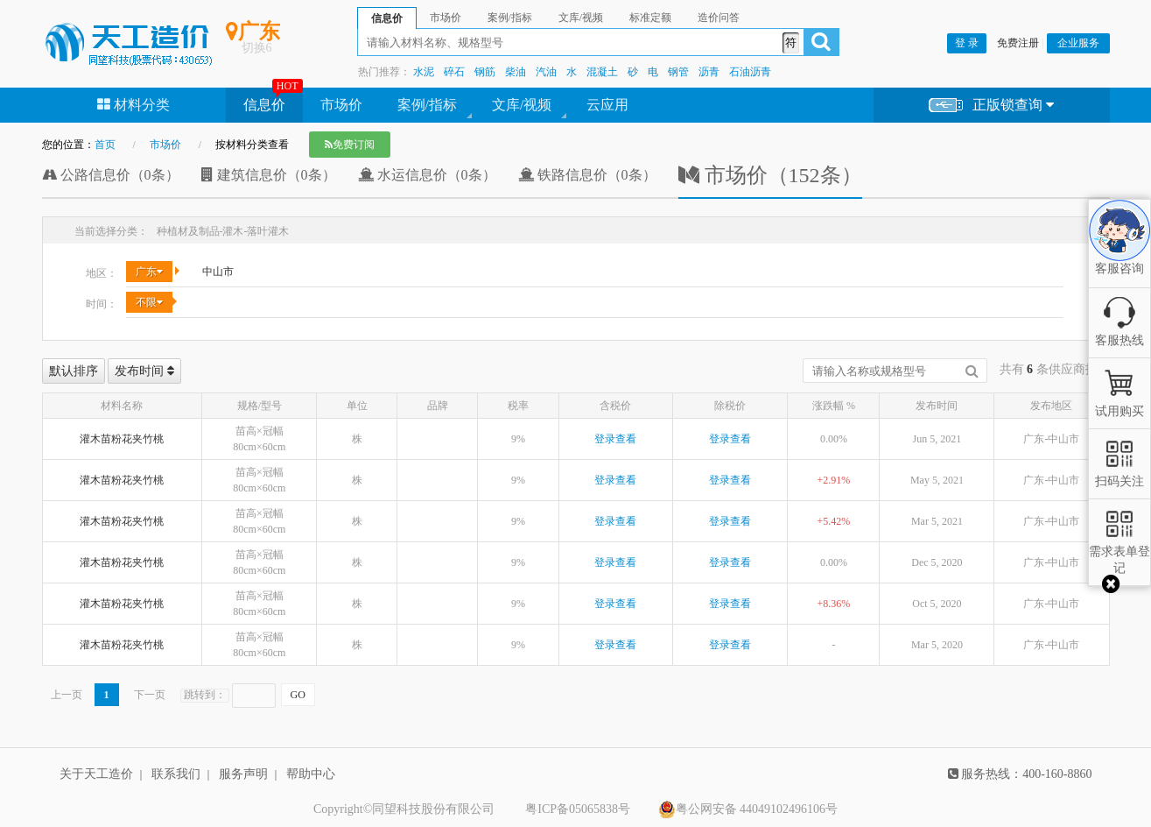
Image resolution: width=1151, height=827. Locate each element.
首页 (105, 144)
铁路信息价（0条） (587, 174)
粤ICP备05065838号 (577, 809)
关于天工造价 (96, 774)
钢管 (678, 72)
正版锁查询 (991, 105)
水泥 (423, 72)
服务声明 (243, 774)
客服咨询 (1119, 254)
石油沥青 (750, 72)
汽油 (546, 72)
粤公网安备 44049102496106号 (748, 809)
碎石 (454, 72)
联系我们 (175, 774)
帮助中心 (310, 774)
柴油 (515, 72)
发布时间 (144, 371)
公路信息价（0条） (110, 174)
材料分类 (133, 104)
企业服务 (1078, 43)
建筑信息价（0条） (268, 174)
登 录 (966, 43)
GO (298, 695)
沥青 (708, 72)
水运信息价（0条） (427, 174)
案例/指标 (427, 104)
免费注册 (1018, 43)
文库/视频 (521, 104)
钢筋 (484, 72)
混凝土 (602, 72)
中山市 (218, 271)
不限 (149, 302)
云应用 (607, 104)
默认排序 (73, 371)
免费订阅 (350, 144)
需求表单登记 (1119, 551)
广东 (149, 271)
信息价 (264, 104)
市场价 (341, 104)
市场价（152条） (770, 175)
